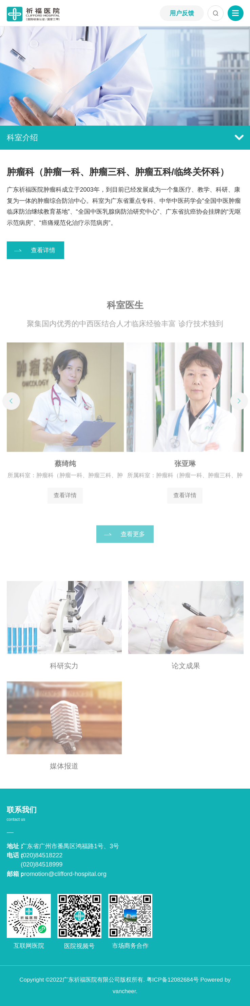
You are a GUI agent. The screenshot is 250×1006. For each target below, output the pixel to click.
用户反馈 (182, 13)
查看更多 (133, 537)
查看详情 (43, 250)
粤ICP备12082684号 (173, 980)
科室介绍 (125, 137)
